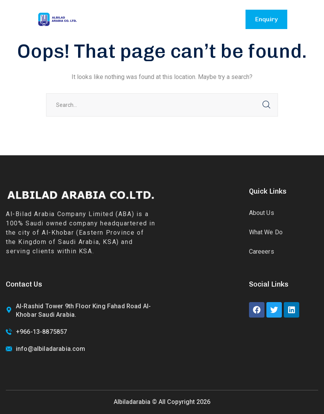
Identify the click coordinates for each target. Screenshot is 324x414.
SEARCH (266, 105)
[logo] (57, 18)
